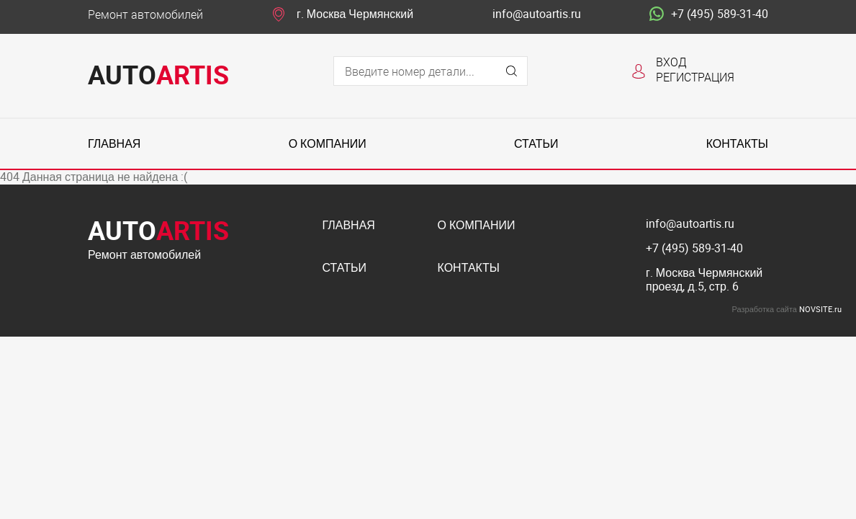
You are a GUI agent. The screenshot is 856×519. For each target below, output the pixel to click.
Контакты (737, 144)
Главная (114, 144)
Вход (671, 61)
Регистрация (695, 76)
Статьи (536, 144)
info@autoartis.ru (536, 14)
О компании (327, 144)
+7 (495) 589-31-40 (708, 14)
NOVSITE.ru (820, 308)
